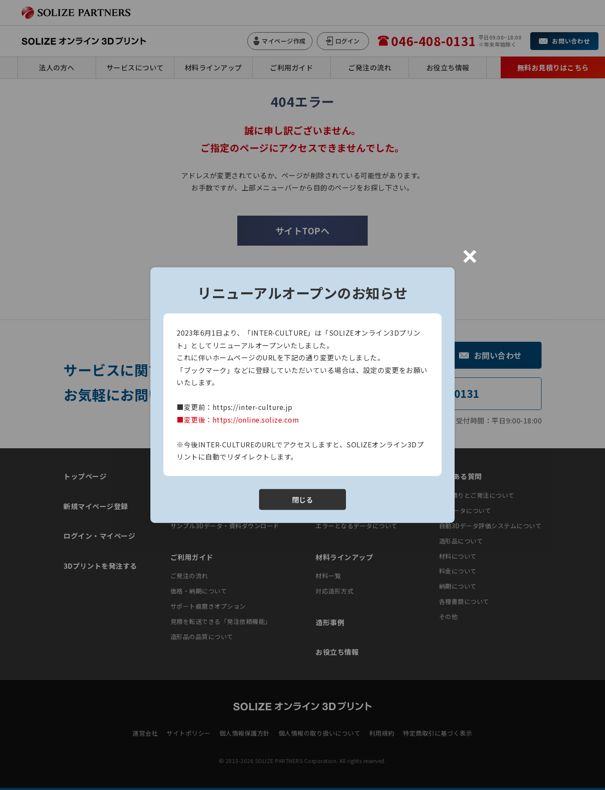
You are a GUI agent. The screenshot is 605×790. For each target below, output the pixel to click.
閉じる (302, 499)
